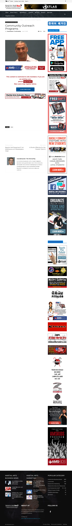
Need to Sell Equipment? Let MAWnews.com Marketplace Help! (14, 149)
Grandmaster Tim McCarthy (14, 31)
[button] (64, 14)
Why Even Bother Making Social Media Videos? (38, 497)
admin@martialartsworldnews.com (30, 518)
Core (12, 127)
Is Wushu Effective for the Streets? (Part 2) (37, 148)
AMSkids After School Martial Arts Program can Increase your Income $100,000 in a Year (17, 495)
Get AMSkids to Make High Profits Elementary (17, 483)
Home (6, 19)
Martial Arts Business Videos (16, 19)
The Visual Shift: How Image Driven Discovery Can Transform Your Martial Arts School (39, 484)
